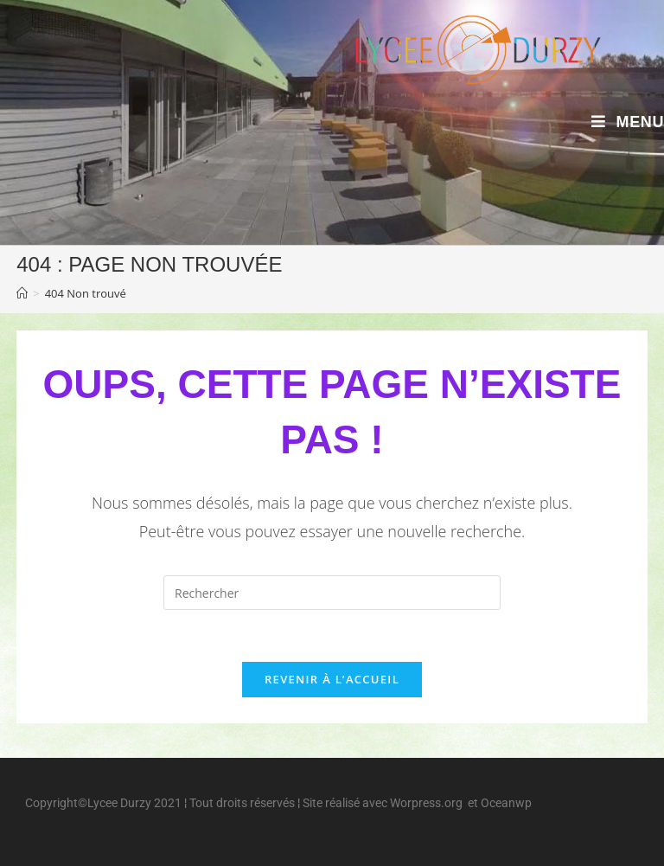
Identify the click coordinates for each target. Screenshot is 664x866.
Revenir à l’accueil (332, 679)
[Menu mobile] (627, 122)
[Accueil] (22, 293)
